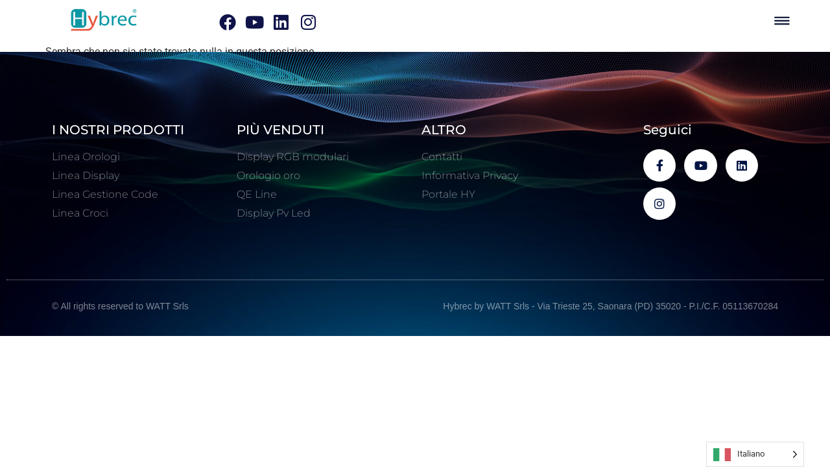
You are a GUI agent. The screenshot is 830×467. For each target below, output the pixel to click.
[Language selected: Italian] (755, 454)
